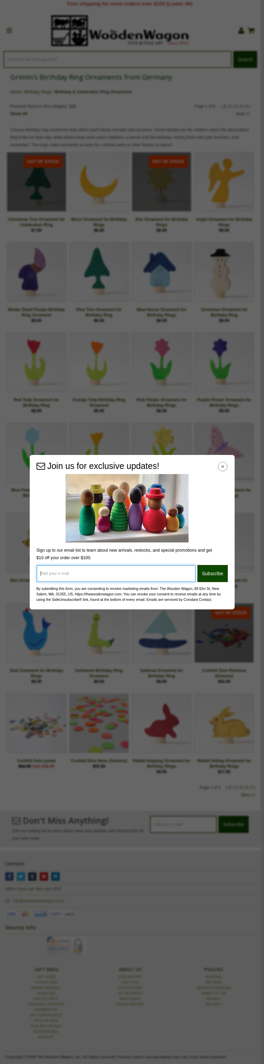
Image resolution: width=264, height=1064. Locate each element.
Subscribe (212, 573)
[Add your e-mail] (116, 573)
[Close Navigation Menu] (222, 467)
